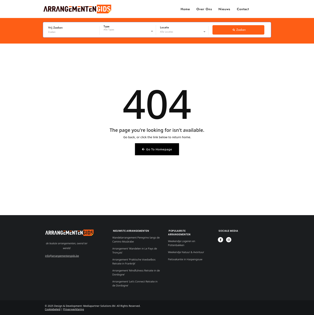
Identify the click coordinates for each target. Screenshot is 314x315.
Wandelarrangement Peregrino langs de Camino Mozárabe (136, 239)
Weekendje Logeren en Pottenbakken (181, 243)
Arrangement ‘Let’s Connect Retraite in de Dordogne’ (135, 283)
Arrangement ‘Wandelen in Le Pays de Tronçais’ (134, 250)
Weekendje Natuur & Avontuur (186, 252)
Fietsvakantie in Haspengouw (185, 259)
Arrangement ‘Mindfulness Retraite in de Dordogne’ (136, 272)
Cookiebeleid (52, 309)
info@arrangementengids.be (62, 255)
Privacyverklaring (73, 309)
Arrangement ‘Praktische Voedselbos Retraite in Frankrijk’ (134, 261)
